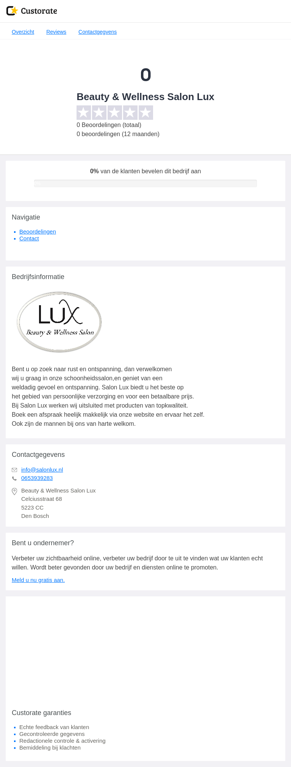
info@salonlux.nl (42, 469)
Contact (29, 238)
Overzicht (23, 32)
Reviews (56, 32)
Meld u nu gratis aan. (38, 580)
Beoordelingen (37, 231)
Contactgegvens (97, 32)
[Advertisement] (145, 649)
